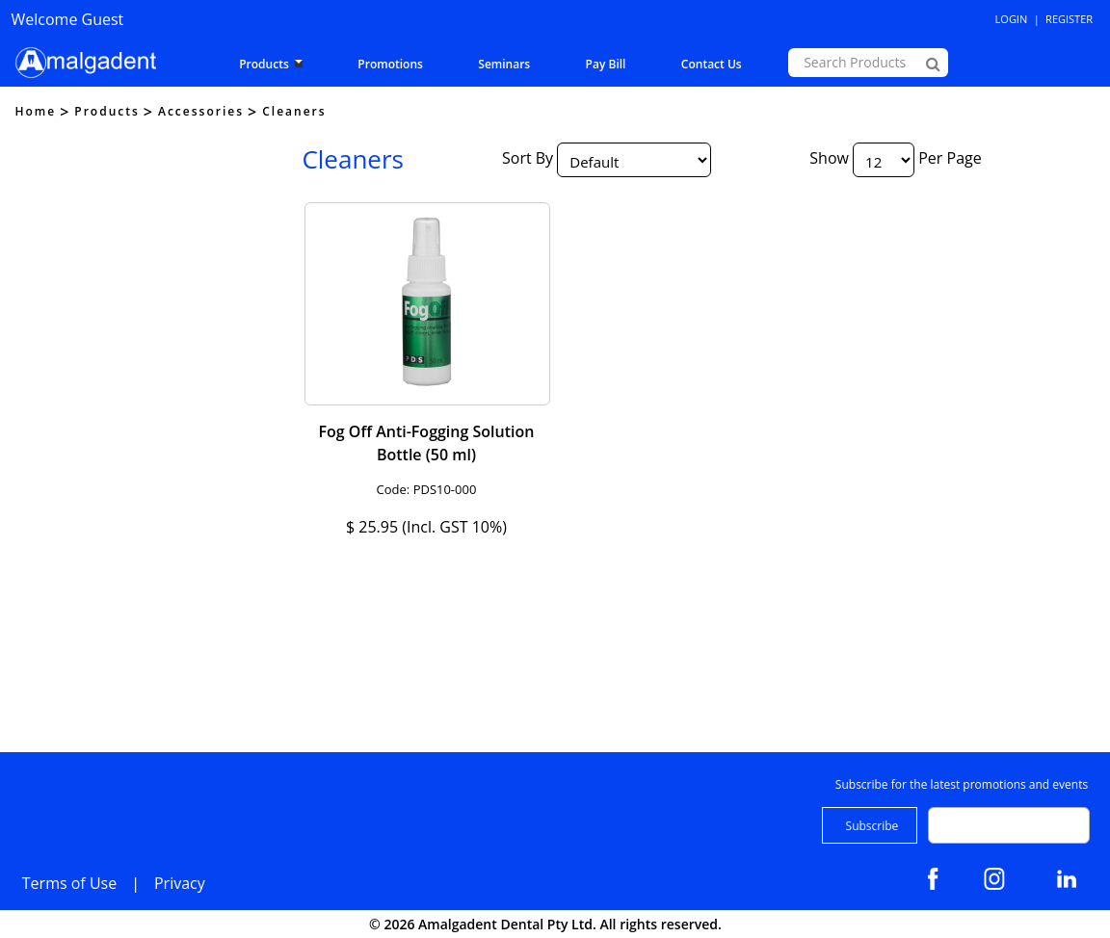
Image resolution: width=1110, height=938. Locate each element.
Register (1069, 19)
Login (1011, 19)
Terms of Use (69, 883)
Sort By (527, 158)
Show (829, 158)
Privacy (179, 883)
